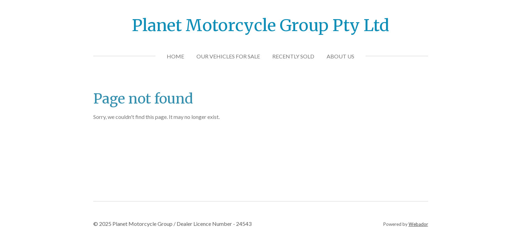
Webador (418, 224)
